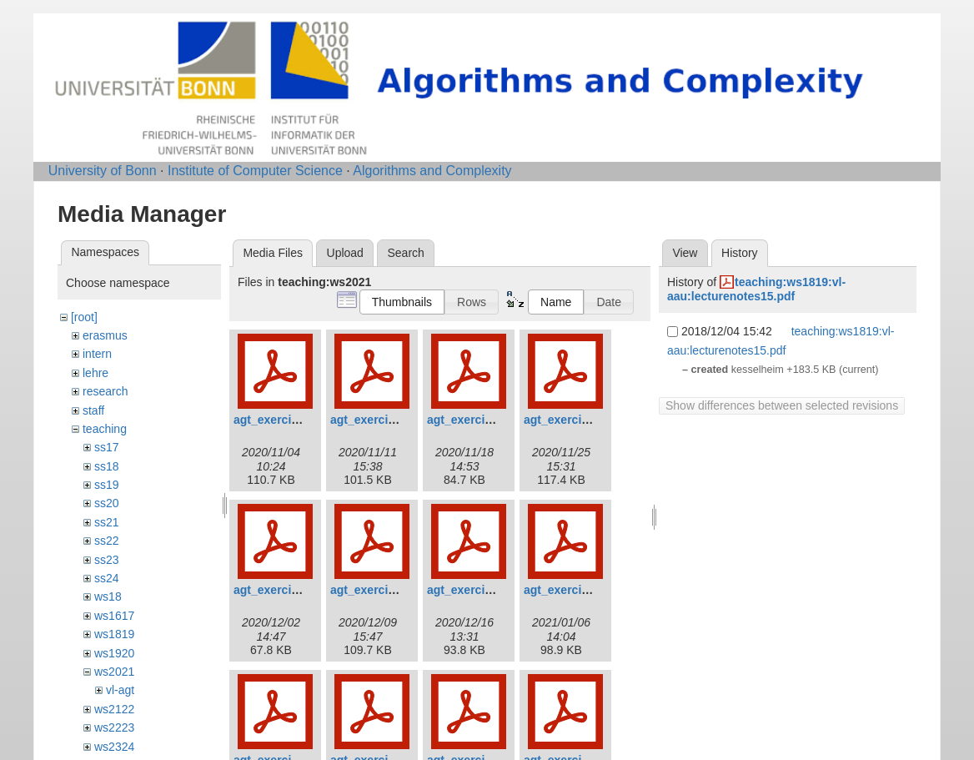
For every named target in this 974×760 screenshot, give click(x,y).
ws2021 (114, 671)
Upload (345, 252)
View (684, 252)
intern (97, 353)
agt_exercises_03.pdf (486, 419)
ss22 (106, 540)
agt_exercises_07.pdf (486, 589)
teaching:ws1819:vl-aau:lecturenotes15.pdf (756, 289)
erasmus (105, 335)
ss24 (106, 578)
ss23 (106, 559)
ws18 (108, 596)
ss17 (106, 447)
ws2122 (114, 709)
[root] (84, 317)
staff (93, 410)
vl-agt (120, 690)
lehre (95, 373)
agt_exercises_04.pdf (583, 419)
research (105, 391)
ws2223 (114, 727)
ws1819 (114, 634)
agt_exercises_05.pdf (292, 589)
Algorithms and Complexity (432, 171)
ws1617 (114, 615)
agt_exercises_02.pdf (389, 419)
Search (405, 252)
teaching (105, 428)
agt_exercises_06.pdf (389, 589)
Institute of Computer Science (255, 171)
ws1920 (114, 653)
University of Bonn (102, 171)
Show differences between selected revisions (781, 405)
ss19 (106, 484)
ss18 (106, 466)
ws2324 (114, 746)
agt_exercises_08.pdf (583, 589)
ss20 (106, 503)
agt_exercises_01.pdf (292, 419)
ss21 (106, 522)
